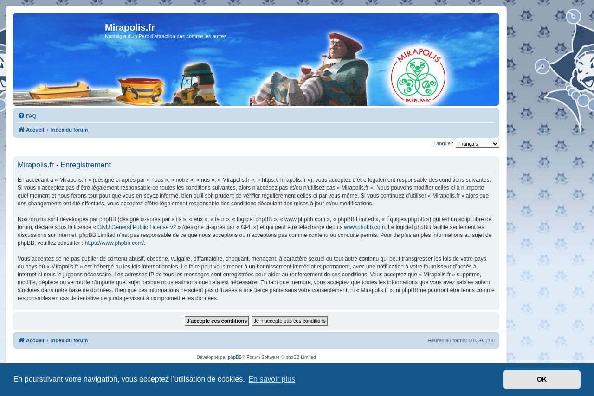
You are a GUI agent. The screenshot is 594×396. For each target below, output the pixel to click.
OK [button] (542, 379)
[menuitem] (27, 115)
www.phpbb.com (364, 227)
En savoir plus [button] (271, 379)
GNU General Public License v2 (136, 227)
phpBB (235, 357)
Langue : (443, 143)
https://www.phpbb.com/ (114, 243)
